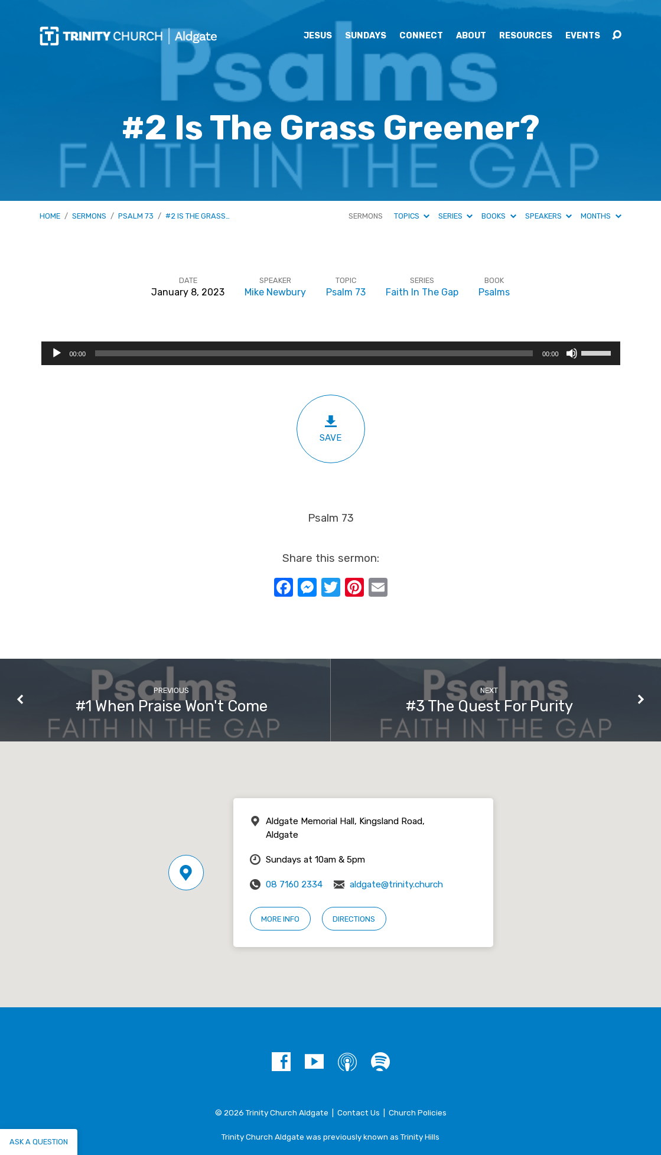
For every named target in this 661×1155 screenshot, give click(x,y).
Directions (354, 919)
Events (582, 36)
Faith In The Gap (422, 292)
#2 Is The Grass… (197, 216)
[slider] (314, 353)
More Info (280, 919)
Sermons (89, 216)
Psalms (494, 292)
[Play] (57, 353)
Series (455, 216)
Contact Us (358, 1112)
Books (498, 216)
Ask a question (38, 1141)
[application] (330, 353)
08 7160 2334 (294, 884)
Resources (525, 36)
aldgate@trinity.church (396, 884)
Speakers (548, 216)
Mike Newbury (275, 292)
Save (331, 428)
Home (50, 216)
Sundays (365, 36)
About (471, 36)
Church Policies (418, 1112)
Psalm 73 (136, 216)
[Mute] (572, 353)
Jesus (318, 36)
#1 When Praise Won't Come (172, 706)
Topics (411, 216)
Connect (421, 36)
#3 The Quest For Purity (489, 706)
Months (601, 216)
